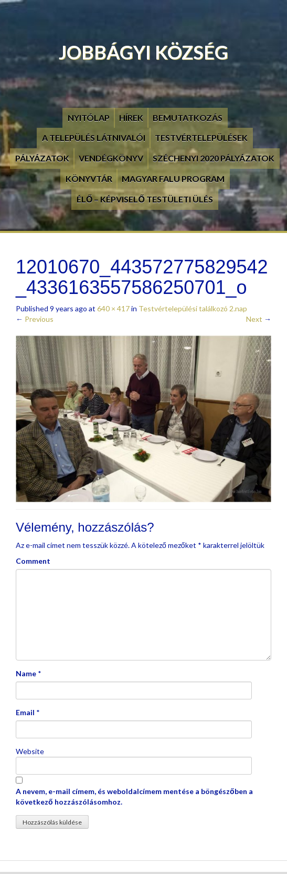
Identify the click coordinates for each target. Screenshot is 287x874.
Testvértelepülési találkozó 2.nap (193, 308)
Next (258, 318)
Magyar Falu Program (173, 179)
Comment (33, 560)
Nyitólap (89, 118)
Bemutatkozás (187, 118)
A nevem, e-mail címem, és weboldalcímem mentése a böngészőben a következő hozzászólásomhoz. (134, 796)
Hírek (131, 118)
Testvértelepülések (201, 138)
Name (26, 673)
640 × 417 (113, 308)
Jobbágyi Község (143, 52)
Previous (35, 318)
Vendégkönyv (111, 158)
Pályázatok (42, 158)
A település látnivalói (93, 138)
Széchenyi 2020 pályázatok (213, 158)
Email (25, 712)
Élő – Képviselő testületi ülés (145, 199)
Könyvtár (89, 179)
